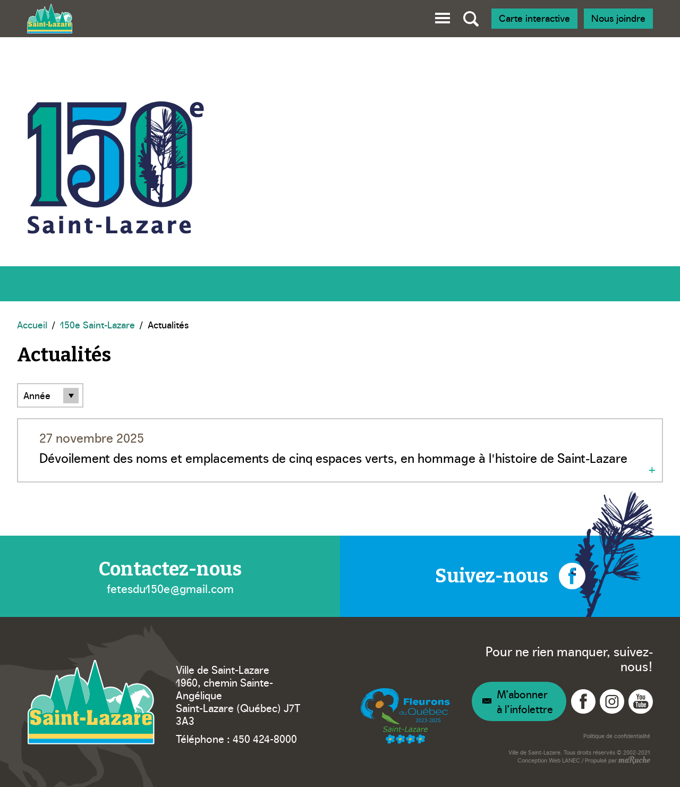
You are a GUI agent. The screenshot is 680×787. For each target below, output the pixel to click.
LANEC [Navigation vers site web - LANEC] (571, 760)
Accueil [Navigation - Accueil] (32, 324)
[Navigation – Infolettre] (519, 701)
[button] (442, 16)
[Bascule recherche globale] (471, 18)
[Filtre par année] (50, 395)
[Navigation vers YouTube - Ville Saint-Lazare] (640, 701)
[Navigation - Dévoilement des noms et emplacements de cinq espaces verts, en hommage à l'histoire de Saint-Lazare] (340, 450)
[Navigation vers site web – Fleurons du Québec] (405, 716)
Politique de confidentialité (616, 736)
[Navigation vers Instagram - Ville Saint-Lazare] (612, 701)
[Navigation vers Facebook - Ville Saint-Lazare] (583, 701)
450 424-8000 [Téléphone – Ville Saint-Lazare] (265, 738)
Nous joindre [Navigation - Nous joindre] (618, 17)
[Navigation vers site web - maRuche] (633, 761)
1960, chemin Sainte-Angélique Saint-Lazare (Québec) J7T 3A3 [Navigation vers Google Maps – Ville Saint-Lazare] (238, 700)
